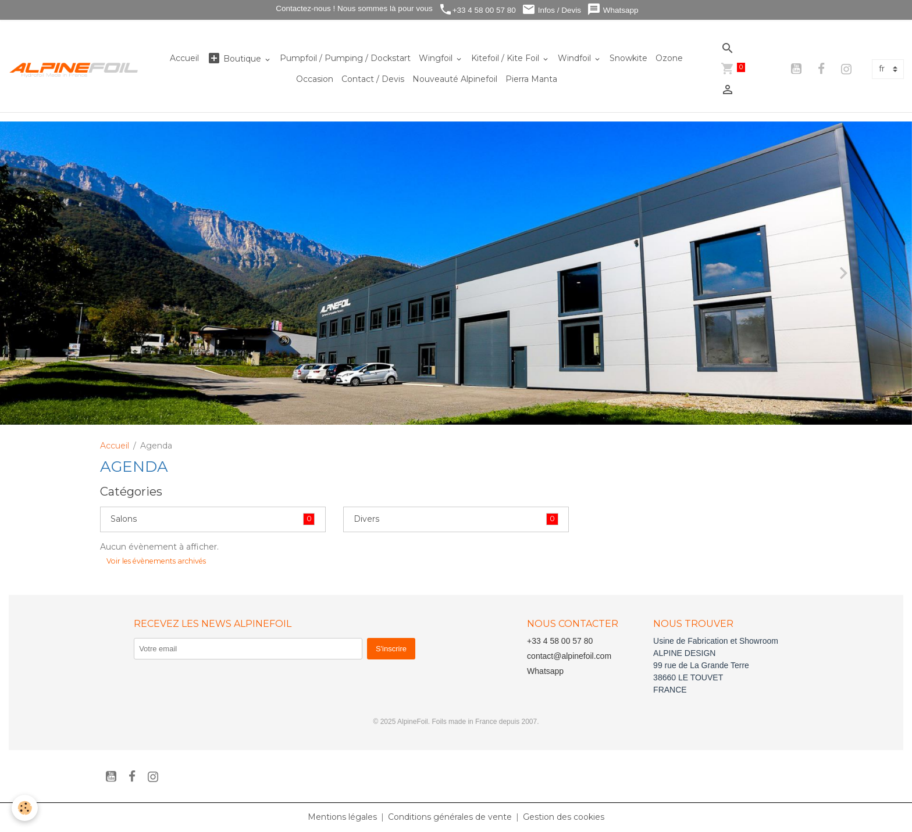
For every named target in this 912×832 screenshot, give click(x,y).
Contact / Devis (372, 79)
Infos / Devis (551, 9)
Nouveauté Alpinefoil (454, 79)
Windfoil (575, 58)
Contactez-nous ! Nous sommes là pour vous (353, 8)
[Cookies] (25, 808)
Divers (366, 519)
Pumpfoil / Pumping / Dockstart (345, 58)
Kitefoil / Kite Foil (506, 58)
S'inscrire (391, 648)
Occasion (314, 79)
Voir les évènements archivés (156, 561)
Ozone (669, 58)
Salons (124, 519)
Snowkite (628, 58)
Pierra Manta (531, 79)
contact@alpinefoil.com (569, 656)
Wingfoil (437, 58)
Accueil (184, 58)
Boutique (235, 58)
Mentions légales (342, 817)
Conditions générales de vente (450, 817)
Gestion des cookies (563, 817)
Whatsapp (613, 9)
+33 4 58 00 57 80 (477, 9)
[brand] (74, 69)
